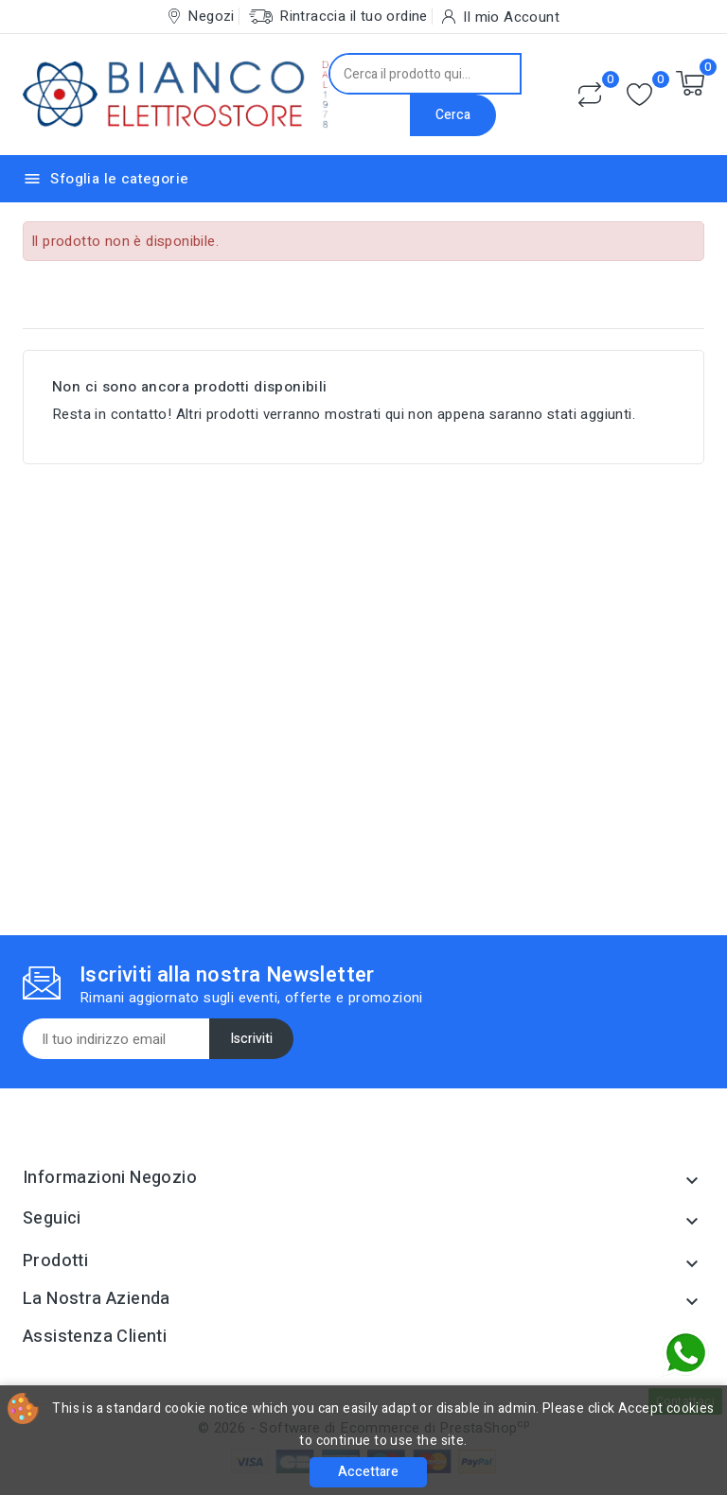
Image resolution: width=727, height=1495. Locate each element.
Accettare (368, 1472)
